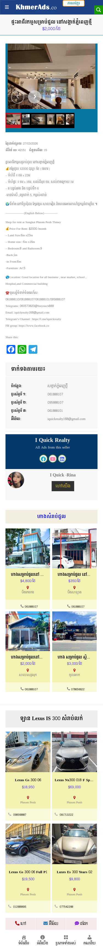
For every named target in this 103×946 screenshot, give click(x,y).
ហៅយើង (62, 486)
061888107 (55, 394)
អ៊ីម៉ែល (50, 924)
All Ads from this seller (52, 447)
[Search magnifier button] (98, 10)
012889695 (19, 906)
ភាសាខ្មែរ (73, 3)
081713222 (66, 814)
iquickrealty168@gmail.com (66, 419)
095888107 (55, 402)
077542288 (66, 906)
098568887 (19, 814)
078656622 (78, 689)
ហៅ (20, 924)
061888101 (55, 411)
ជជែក (81, 924)
